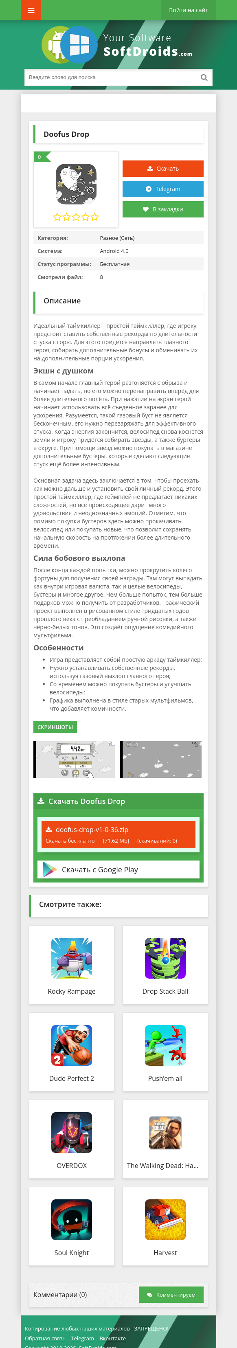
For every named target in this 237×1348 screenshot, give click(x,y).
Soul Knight (72, 1252)
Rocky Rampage (72, 991)
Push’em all (165, 1078)
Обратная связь (45, 1338)
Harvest (165, 1252)
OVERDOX (72, 1165)
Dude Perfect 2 (71, 1078)
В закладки (163, 209)
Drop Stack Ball (166, 991)
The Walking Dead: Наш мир (165, 1165)
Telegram (168, 189)
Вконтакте (112, 1338)
